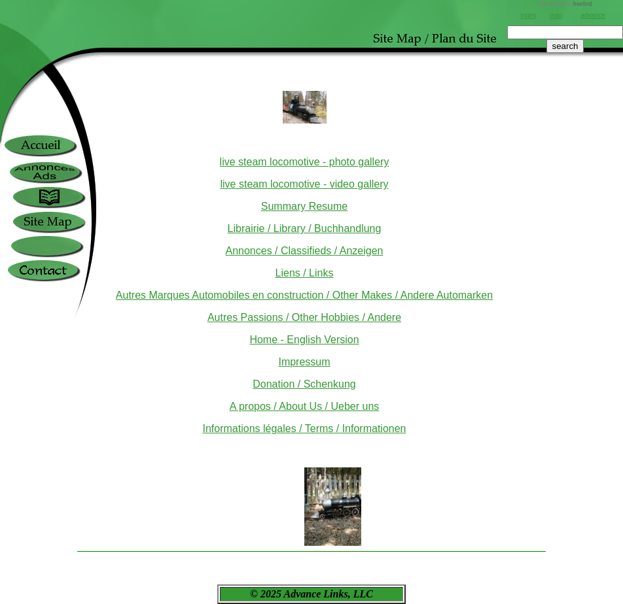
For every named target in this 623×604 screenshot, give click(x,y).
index (528, 15)
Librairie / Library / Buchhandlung (305, 228)
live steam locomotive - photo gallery (304, 161)
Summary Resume (304, 206)
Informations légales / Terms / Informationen (304, 428)
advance (592, 15)
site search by (565, 4)
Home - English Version (304, 339)
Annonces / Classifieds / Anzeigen (304, 250)
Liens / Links (305, 272)
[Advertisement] (565, 98)
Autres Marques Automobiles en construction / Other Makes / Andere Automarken (304, 295)
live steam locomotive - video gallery (305, 184)
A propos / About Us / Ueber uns (305, 406)
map (556, 15)
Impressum (304, 361)
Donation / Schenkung (304, 384)
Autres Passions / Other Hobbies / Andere (304, 317)
